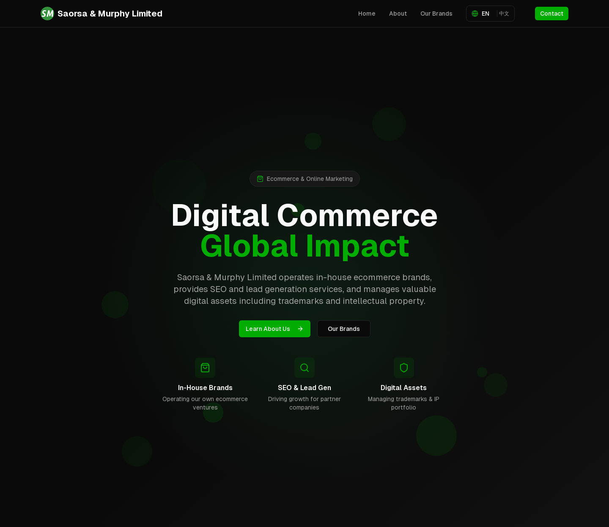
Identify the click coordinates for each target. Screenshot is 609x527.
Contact (551, 13)
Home (367, 13)
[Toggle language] (490, 13)
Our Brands (436, 13)
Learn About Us (275, 328)
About (398, 13)
